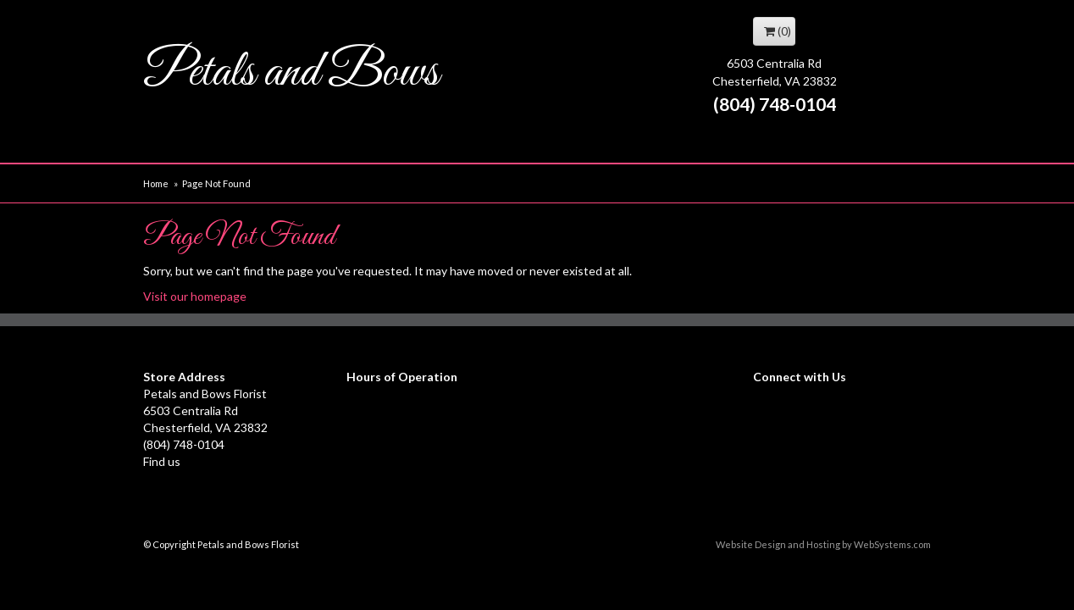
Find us (161, 461)
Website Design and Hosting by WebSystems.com (823, 544)
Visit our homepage (194, 296)
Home (156, 183)
